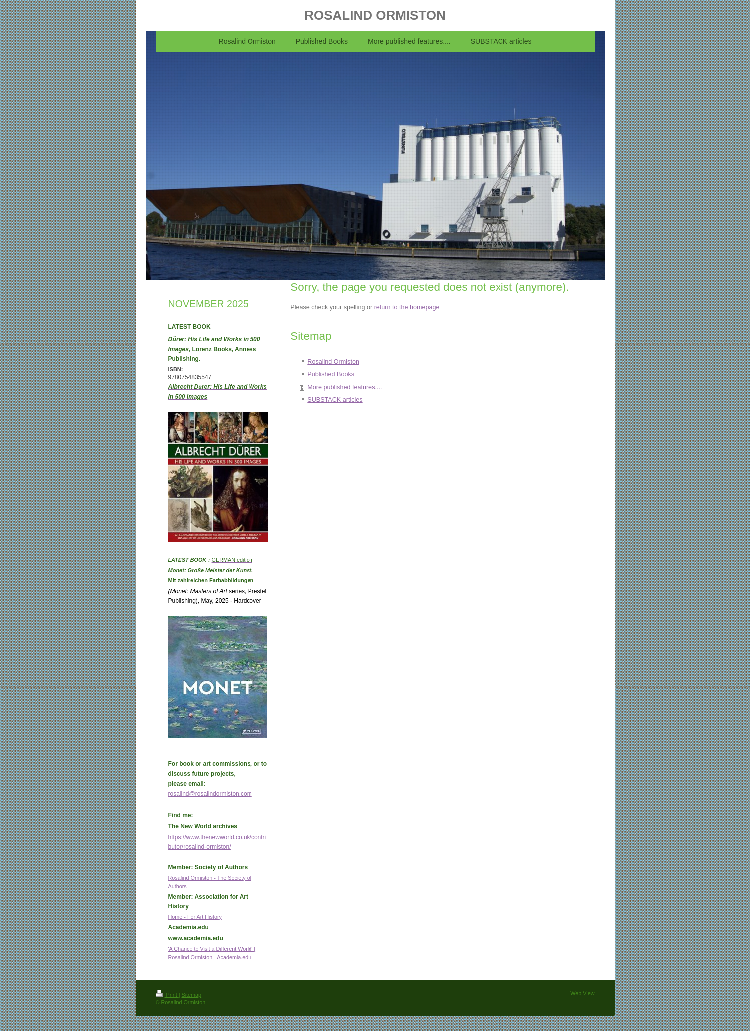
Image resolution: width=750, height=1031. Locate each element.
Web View (582, 993)
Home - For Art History (195, 917)
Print (167, 995)
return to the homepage (407, 307)
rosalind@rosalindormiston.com (210, 793)
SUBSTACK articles (334, 399)
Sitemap (192, 995)
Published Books (330, 374)
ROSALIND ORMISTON (375, 15)
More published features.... (344, 387)
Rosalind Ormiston (333, 361)
